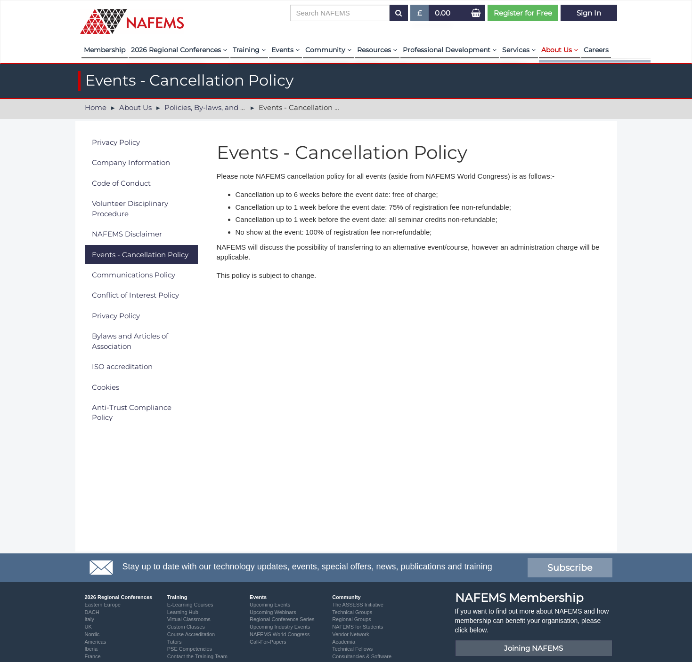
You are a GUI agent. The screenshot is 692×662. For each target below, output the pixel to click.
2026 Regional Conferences (179, 50)
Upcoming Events (270, 604)
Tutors (174, 642)
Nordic (92, 634)
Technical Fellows (352, 649)
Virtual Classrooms (189, 619)
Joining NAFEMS (533, 648)
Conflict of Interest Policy (135, 295)
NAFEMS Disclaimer (127, 233)
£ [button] (420, 14)
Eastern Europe (103, 604)
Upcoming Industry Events (280, 627)
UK (88, 627)
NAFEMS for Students (357, 627)
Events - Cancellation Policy (140, 254)
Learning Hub (182, 612)
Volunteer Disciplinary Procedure (130, 208)
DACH (92, 612)
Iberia (91, 649)
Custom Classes (186, 627)
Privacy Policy (116, 142)
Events (285, 50)
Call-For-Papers (268, 642)
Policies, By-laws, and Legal (212, 107)
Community (328, 50)
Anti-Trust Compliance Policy (131, 412)
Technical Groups (352, 612)
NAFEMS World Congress (280, 634)
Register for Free (523, 12)
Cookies (105, 387)
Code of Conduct (121, 183)
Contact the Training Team (197, 656)
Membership (104, 50)
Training (249, 50)
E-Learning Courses (190, 604)
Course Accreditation (191, 634)
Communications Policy (133, 274)
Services (519, 50)
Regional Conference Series (282, 619)
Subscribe (569, 567)
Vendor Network (350, 634)
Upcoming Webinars (273, 612)
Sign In (589, 12)
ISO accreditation (122, 366)
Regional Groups (351, 619)
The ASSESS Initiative (357, 604)
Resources (377, 50)
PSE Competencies (189, 649)
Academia (343, 642)
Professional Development (450, 50)
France (93, 656)
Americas (95, 642)
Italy (89, 619)
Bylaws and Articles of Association (130, 340)
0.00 (442, 12)
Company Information (131, 162)
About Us (559, 50)
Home (95, 107)
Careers (596, 50)
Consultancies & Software (361, 656)
